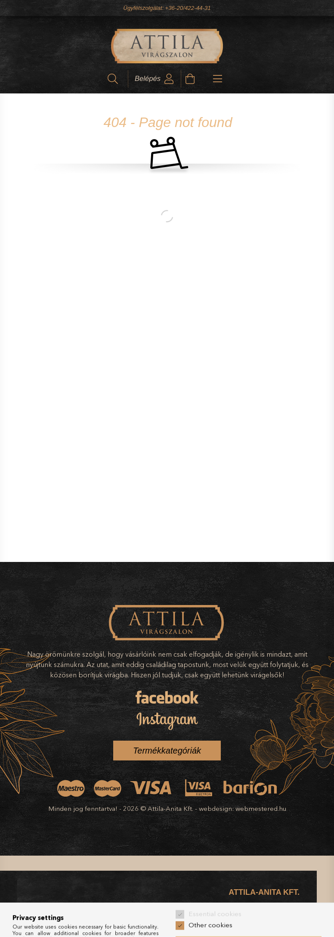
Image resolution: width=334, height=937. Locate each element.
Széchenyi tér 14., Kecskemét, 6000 (256, 912)
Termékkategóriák (167, 750)
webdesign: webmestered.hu (242, 808)
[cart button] (189, 78)
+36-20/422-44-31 (187, 8)
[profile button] (169, 78)
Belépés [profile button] (148, 78)
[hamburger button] (210, 78)
